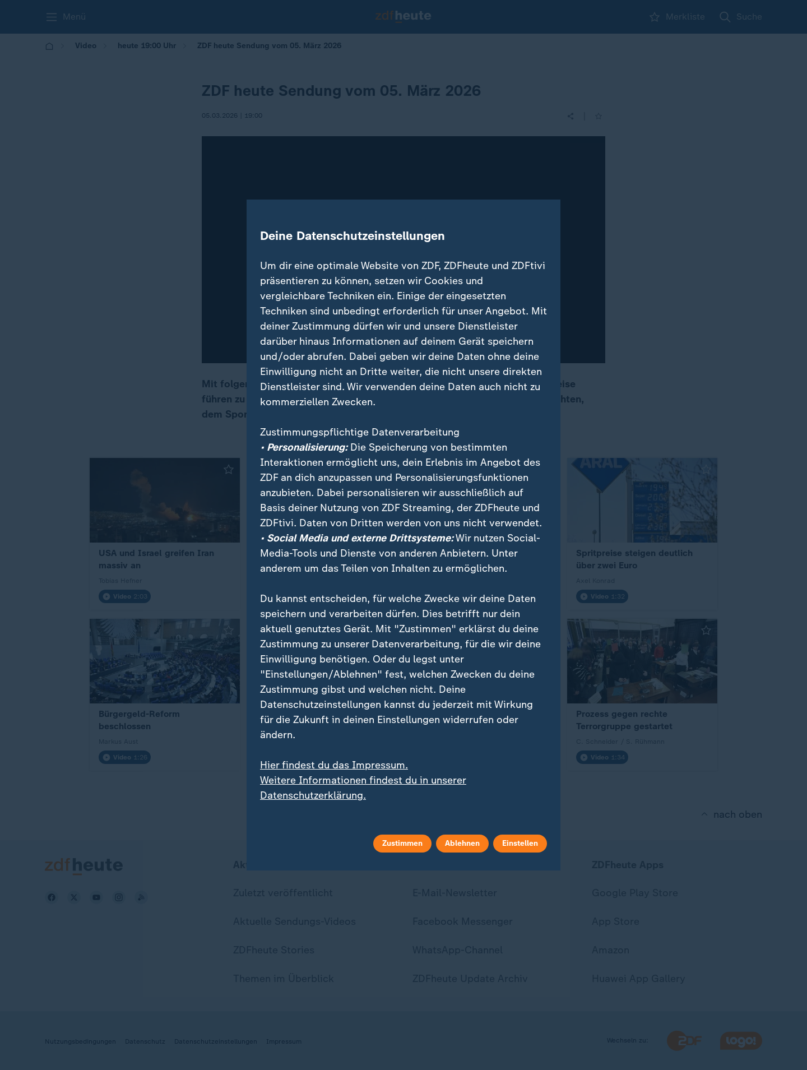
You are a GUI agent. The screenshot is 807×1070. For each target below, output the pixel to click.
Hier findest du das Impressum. (334, 765)
